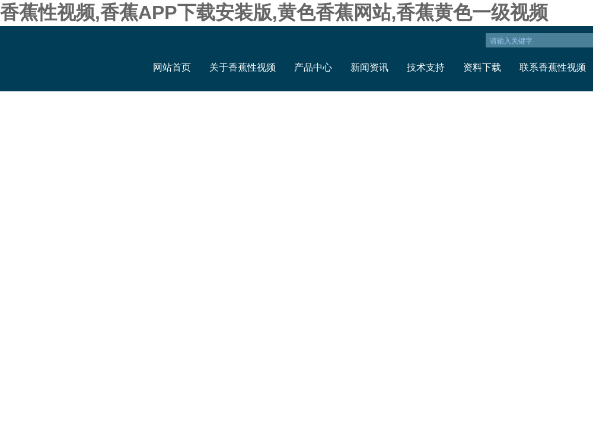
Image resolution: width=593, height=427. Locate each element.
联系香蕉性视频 (552, 67)
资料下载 (482, 67)
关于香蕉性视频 (242, 67)
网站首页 (172, 67)
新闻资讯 (369, 67)
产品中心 (313, 67)
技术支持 (426, 67)
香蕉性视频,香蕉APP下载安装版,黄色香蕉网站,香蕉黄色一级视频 (274, 12)
